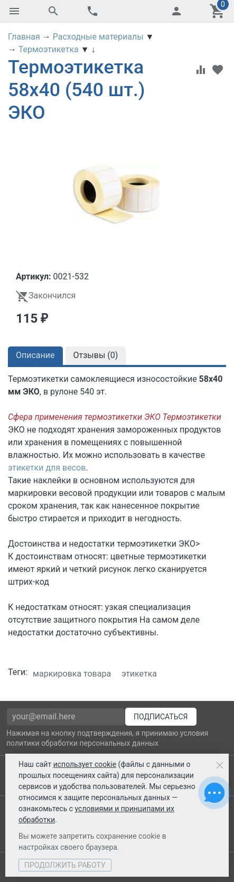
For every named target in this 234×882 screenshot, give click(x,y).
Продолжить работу (65, 865)
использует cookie (84, 764)
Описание (35, 355)
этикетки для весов (47, 468)
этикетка (139, 674)
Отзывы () (95, 355)
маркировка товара (72, 674)
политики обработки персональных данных (82, 743)
